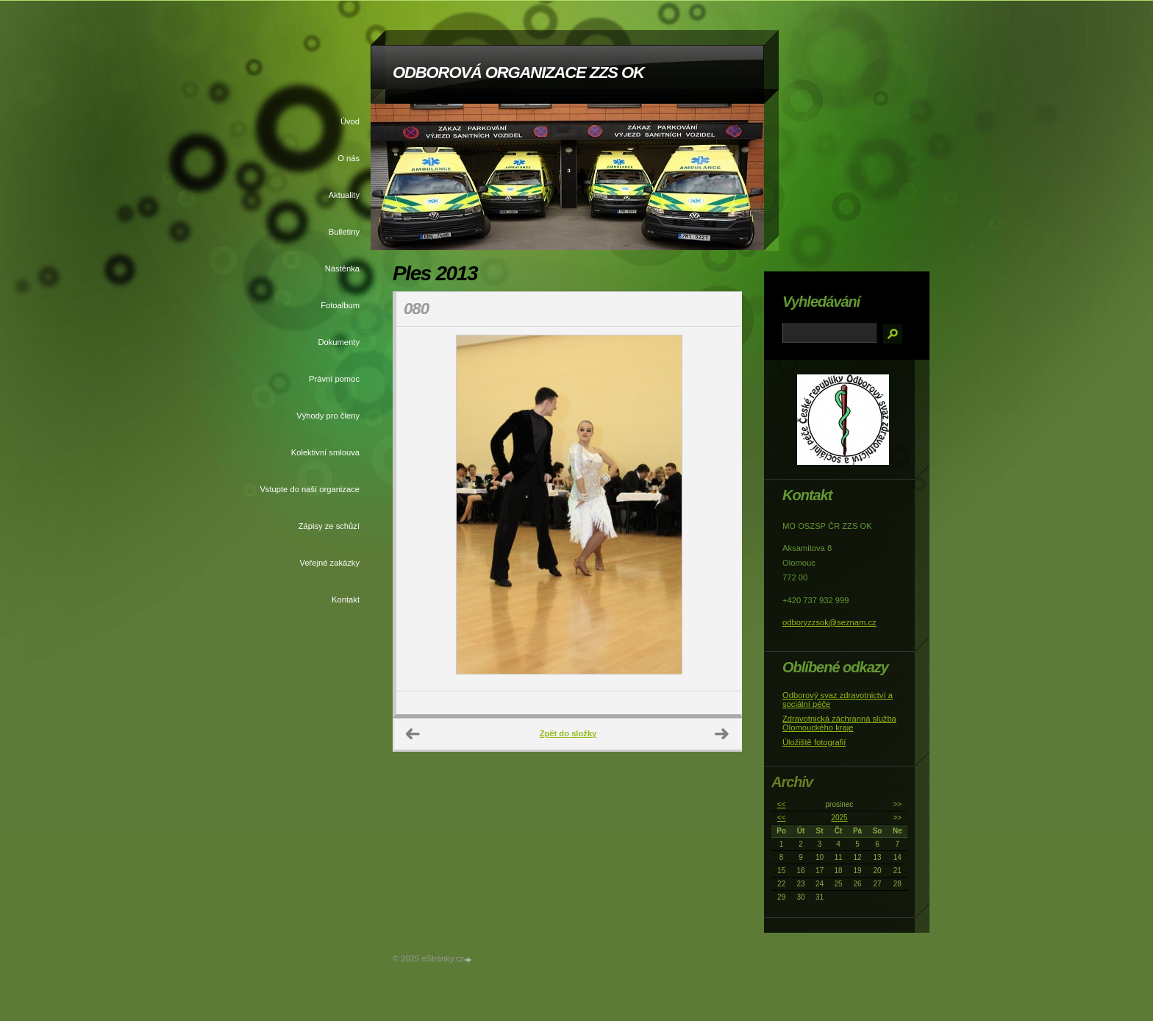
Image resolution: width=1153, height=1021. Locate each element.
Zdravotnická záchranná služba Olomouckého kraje (839, 723)
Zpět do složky (568, 733)
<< (781, 804)
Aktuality (344, 195)
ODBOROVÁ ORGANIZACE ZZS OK (518, 72)
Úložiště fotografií (814, 742)
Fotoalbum (340, 305)
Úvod (350, 121)
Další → (722, 734)
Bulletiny (344, 231)
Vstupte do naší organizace (310, 489)
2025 (839, 818)
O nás (349, 158)
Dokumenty (339, 342)
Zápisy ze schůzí (329, 526)
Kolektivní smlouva (325, 452)
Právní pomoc (334, 378)
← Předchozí (413, 734)
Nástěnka (342, 268)
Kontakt (346, 599)
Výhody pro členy (328, 415)
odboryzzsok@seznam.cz (829, 622)
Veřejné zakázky (330, 562)
